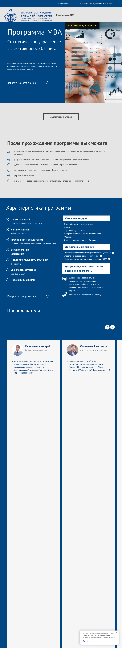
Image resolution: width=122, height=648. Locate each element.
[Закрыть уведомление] (117, 632)
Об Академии (62, 3)
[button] (47, 82)
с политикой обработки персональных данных (103, 637)
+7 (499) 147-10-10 (76, 576)
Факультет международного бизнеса (95, 3)
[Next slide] (112, 327)
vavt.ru (71, 590)
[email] (88, 535)
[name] (88, 519)
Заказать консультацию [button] (21, 83)
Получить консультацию (22, 296)
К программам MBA (65, 15)
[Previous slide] (107, 327)
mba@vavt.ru (19, 590)
